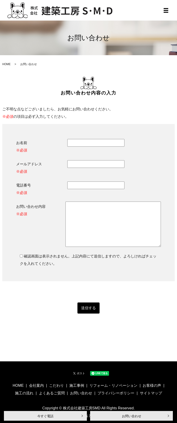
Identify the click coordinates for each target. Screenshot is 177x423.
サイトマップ (151, 393)
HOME (6, 64)
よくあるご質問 (52, 393)
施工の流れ (24, 393)
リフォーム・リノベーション (113, 385)
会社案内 (36, 385)
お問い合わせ (131, 416)
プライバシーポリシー (115, 393)
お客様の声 (152, 385)
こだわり (56, 385)
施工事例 (76, 385)
